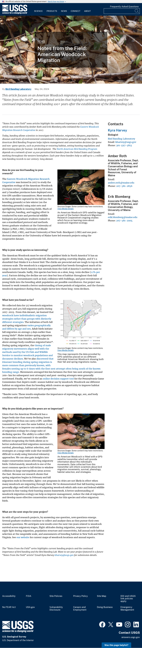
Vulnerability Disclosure (56, 608)
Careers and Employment (79, 608)
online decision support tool (58, 378)
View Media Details (65, 209)
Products (52, 11)
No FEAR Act (9, 607)
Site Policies (56, 596)
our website (23, 537)
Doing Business (105, 607)
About (87, 11)
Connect (75, 11)
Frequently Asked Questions (124, 6)
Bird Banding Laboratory (18, 89)
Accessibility (9, 596)
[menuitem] (38, 9)
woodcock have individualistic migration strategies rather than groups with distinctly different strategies (26, 318)
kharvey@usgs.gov (125, 142)
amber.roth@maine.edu (121, 182)
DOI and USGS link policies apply (128, 599)
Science (38, 11)
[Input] (122, 11)
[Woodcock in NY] (71, 50)
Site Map (101, 596)
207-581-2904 (124, 220)
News (64, 11)
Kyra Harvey (117, 130)
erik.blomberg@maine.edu (122, 217)
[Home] (14, 13)
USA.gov (30, 607)
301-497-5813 (124, 145)
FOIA (28, 596)
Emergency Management (127, 608)
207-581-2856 (124, 186)
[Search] (137, 11)
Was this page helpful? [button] (116, 645)
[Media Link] (81, 187)
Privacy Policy (80, 596)
